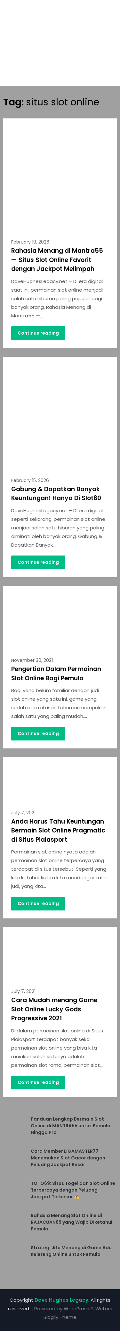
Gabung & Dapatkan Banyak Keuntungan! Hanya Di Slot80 (56, 494)
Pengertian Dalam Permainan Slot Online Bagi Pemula (56, 674)
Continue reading (38, 333)
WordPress (76, 1308)
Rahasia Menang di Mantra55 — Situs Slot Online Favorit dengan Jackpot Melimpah (57, 259)
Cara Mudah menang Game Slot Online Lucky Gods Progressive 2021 (54, 1009)
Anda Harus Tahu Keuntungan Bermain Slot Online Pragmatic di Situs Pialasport (58, 830)
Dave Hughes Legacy (61, 1300)
